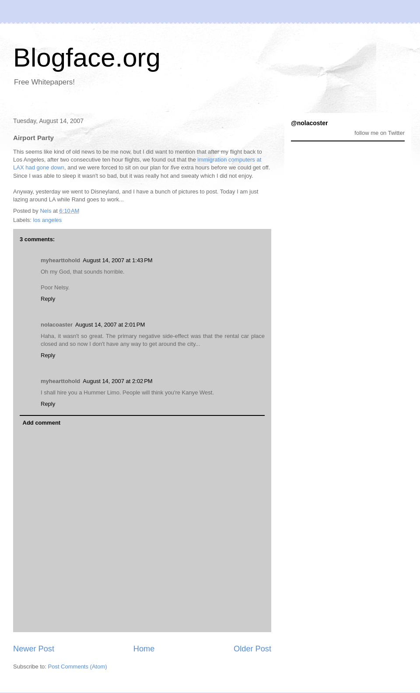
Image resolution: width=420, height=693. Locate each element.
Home (144, 648)
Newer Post (33, 648)
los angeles (47, 220)
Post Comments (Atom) (77, 666)
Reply (48, 298)
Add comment (42, 422)
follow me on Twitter (379, 133)
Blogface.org (87, 57)
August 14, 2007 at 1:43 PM (117, 260)
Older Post (252, 648)
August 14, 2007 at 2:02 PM (117, 381)
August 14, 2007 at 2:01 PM (110, 324)
